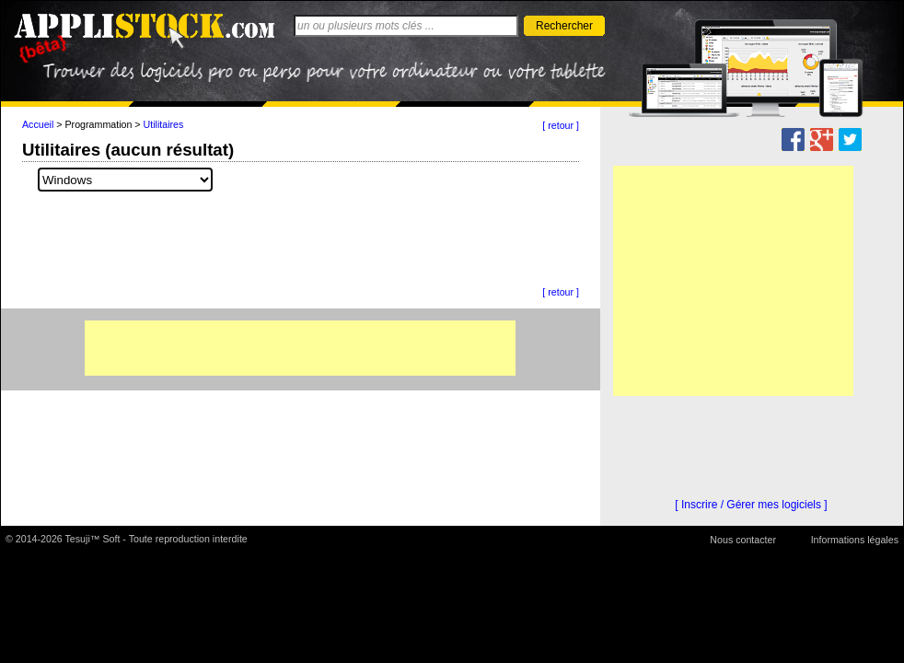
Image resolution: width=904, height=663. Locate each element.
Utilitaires (164, 124)
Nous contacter (743, 539)
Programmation (99, 124)
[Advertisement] (300, 348)
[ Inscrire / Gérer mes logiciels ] (751, 504)
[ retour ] (560, 125)
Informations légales (854, 539)
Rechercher (564, 25)
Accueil (37, 124)
